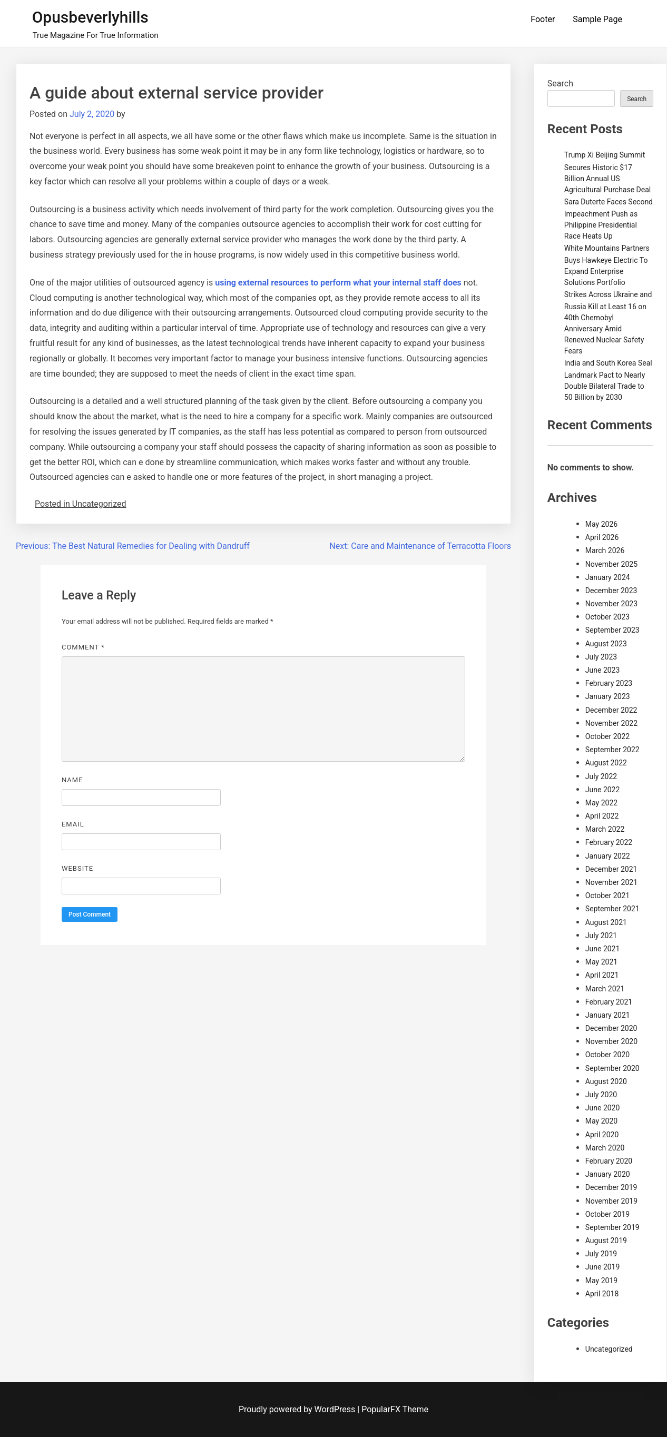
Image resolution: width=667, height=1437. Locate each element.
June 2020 (602, 1108)
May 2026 (601, 524)
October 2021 (607, 895)
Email (73, 824)
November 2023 (611, 603)
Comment (83, 647)
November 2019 (611, 1201)
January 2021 (607, 1015)
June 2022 (602, 789)
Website (77, 868)
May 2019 (601, 1280)
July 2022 (601, 776)
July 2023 (601, 657)
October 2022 (607, 736)
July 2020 (601, 1094)
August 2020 (606, 1081)
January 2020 (607, 1174)
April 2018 (602, 1294)
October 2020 (607, 1054)
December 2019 (611, 1187)
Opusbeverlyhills (90, 17)
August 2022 (606, 763)
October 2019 (607, 1214)
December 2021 (611, 869)
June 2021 (602, 948)
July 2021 (601, 935)
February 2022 (608, 842)
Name (72, 780)
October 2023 (607, 617)
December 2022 (611, 710)
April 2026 (602, 537)
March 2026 (604, 550)
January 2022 (607, 856)
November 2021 (611, 882)
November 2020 (611, 1041)
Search (560, 83)
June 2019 (602, 1267)
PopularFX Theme (394, 1409)
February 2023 (608, 683)
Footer (543, 19)
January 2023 (607, 696)
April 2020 (602, 1134)
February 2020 (608, 1161)
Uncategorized (609, 1349)
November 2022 (611, 723)
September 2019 (612, 1227)
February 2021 (608, 1002)
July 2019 (601, 1253)
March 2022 (604, 829)
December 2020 (611, 1028)
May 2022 (601, 803)
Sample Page (597, 19)
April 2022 (602, 816)
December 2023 (611, 590)
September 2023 (612, 630)
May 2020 (601, 1121)
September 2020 (612, 1068)
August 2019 (606, 1240)
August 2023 (606, 643)
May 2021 (601, 962)
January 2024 (607, 577)
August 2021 (606, 922)
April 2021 (602, 975)
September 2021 (612, 908)
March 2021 (604, 989)
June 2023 (602, 670)
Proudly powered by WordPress (298, 1409)
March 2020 (604, 1148)
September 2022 (612, 749)
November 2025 (611, 564)
